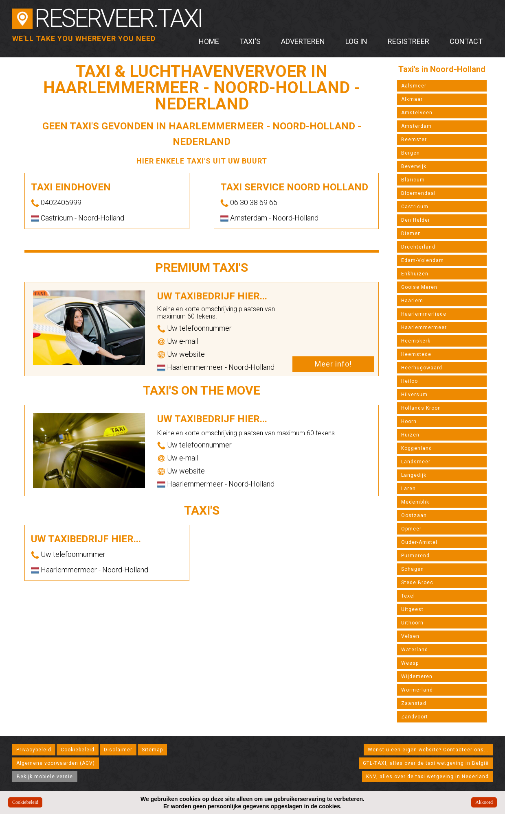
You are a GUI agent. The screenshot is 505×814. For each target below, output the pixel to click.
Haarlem (412, 300)
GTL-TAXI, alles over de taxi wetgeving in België (426, 763)
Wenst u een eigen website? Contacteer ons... (428, 750)
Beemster (414, 139)
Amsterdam (416, 126)
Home (209, 41)
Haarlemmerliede (423, 314)
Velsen (410, 636)
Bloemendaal (418, 193)
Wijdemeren (417, 676)
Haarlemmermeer (424, 327)
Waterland (414, 650)
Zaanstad (413, 703)
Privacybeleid (33, 750)
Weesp (410, 663)
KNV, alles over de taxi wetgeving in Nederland (427, 776)
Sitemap (152, 750)
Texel (408, 596)
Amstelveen (417, 113)
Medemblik (415, 502)
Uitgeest (412, 609)
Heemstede (416, 354)
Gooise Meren (419, 287)
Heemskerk (415, 341)
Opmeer (411, 529)
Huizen (410, 435)
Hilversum (414, 394)
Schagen (412, 569)
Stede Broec (417, 582)
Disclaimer (118, 750)
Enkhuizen (414, 274)
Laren (408, 488)
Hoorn (409, 421)
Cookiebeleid (77, 750)
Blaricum (413, 180)
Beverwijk (413, 166)
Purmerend (415, 556)
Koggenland (416, 448)
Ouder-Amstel (419, 542)
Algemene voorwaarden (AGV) (55, 763)
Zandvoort (414, 717)
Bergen (410, 153)
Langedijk (413, 475)
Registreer (408, 41)
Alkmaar (412, 99)
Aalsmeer (413, 86)
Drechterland (418, 247)
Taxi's (250, 41)
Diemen (411, 233)
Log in (356, 41)
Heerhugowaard (421, 368)
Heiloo (409, 381)
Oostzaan (414, 515)
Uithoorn (412, 623)
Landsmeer (415, 462)
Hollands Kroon (421, 408)
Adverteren (303, 41)
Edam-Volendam (422, 260)
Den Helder (415, 220)
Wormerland (417, 690)
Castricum (414, 207)
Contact (466, 41)
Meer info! (333, 364)
